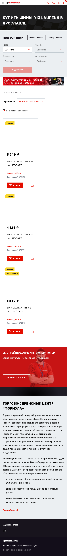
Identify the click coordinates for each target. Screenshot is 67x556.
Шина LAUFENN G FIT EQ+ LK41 (20, 163)
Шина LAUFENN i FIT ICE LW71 (19, 309)
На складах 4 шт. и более (15, 111)
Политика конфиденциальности (17, 550)
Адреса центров (10, 525)
